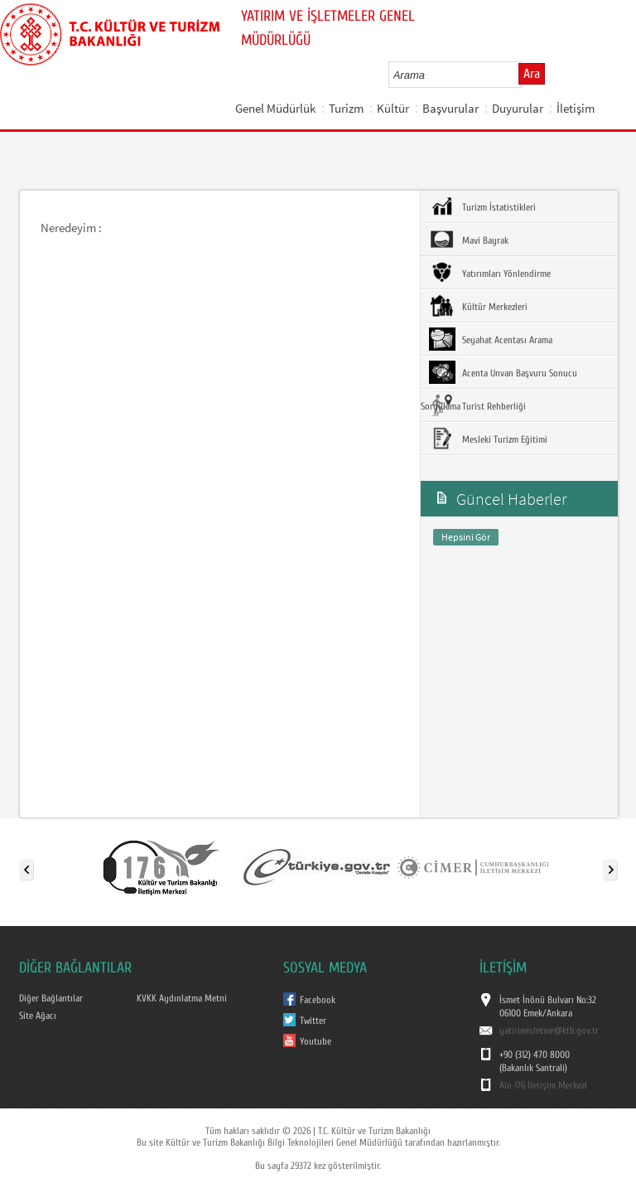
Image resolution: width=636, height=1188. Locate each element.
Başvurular (450, 108)
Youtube (315, 1041)
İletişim (575, 108)
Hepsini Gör (465, 537)
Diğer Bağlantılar (51, 998)
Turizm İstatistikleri (482, 206)
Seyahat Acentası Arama (490, 339)
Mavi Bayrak (468, 239)
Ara (531, 73)
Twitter (313, 1020)
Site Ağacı (37, 1015)
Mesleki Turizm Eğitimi (488, 438)
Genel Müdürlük (275, 108)
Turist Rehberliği (477, 405)
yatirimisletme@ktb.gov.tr (549, 1030)
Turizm (346, 108)
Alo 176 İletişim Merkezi (543, 1085)
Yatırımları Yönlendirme (490, 272)
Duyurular (517, 108)
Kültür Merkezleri (478, 306)
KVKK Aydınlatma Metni (182, 998)
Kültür (393, 108)
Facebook (317, 1000)
